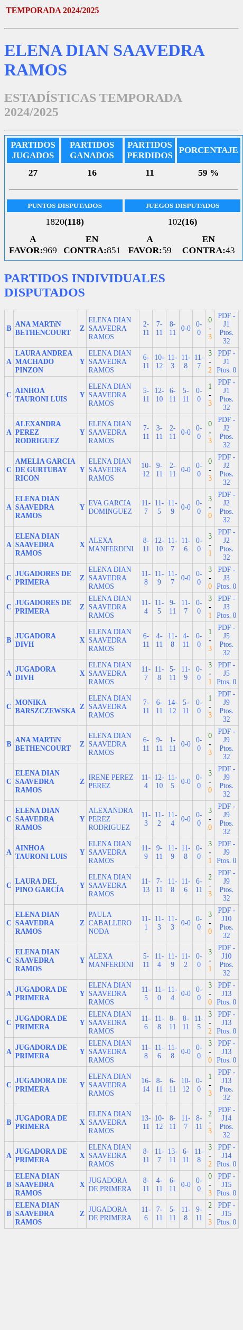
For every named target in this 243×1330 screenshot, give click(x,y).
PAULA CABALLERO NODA (110, 923)
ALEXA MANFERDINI (110, 545)
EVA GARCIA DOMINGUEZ (110, 507)
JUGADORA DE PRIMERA (110, 1184)
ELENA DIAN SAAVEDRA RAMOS (109, 328)
